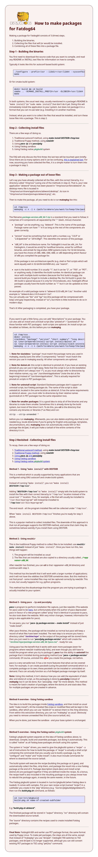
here (30, 609)
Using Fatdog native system (32, 461)
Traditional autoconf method (28, 450)
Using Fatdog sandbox (25, 458)
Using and (28, 455)
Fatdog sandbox (55, 704)
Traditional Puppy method (26, 453)
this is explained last (73, 159)
